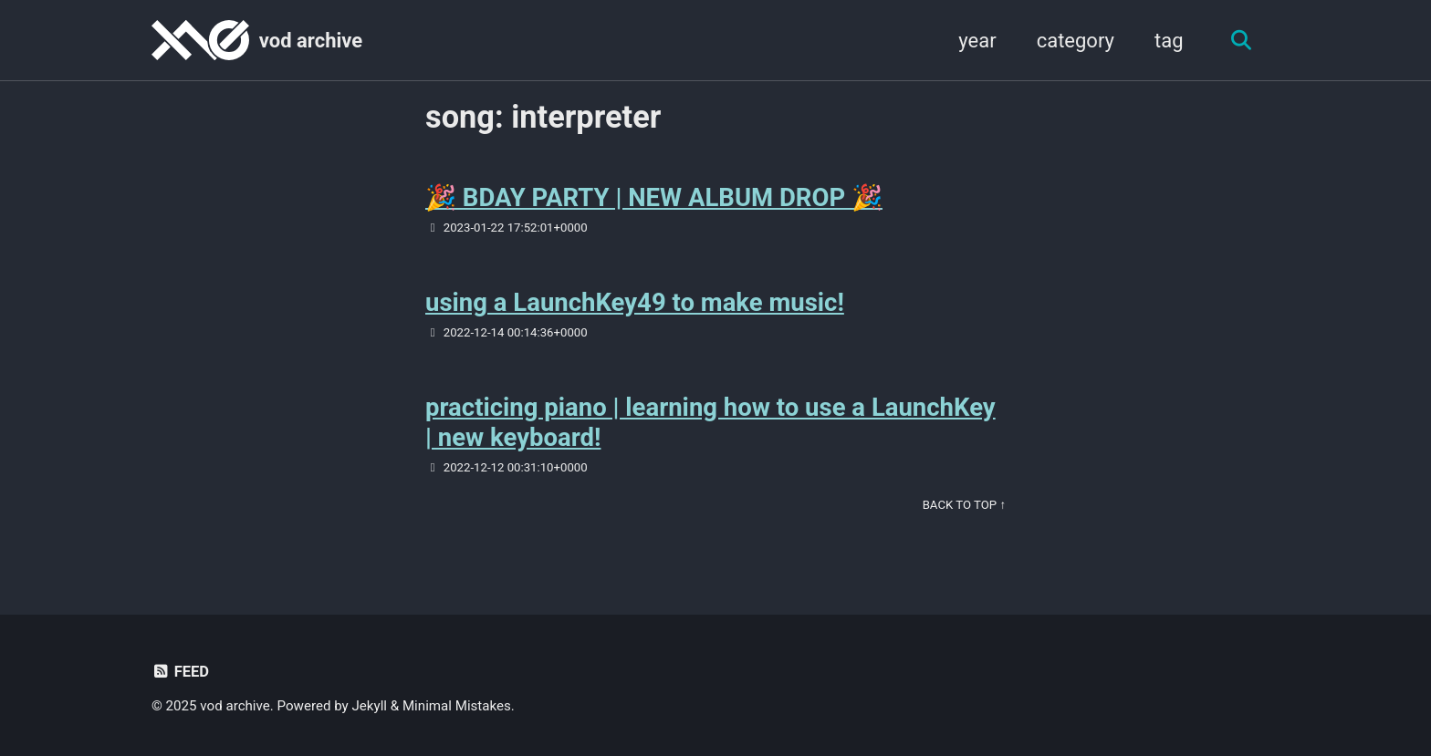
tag (1169, 40)
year (977, 40)
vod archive (310, 40)
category (1075, 40)
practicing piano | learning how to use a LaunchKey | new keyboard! (710, 422)
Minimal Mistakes (456, 706)
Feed (180, 671)
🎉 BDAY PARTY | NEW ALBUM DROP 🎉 (654, 197)
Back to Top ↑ (964, 505)
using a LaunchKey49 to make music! (634, 302)
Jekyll (370, 706)
